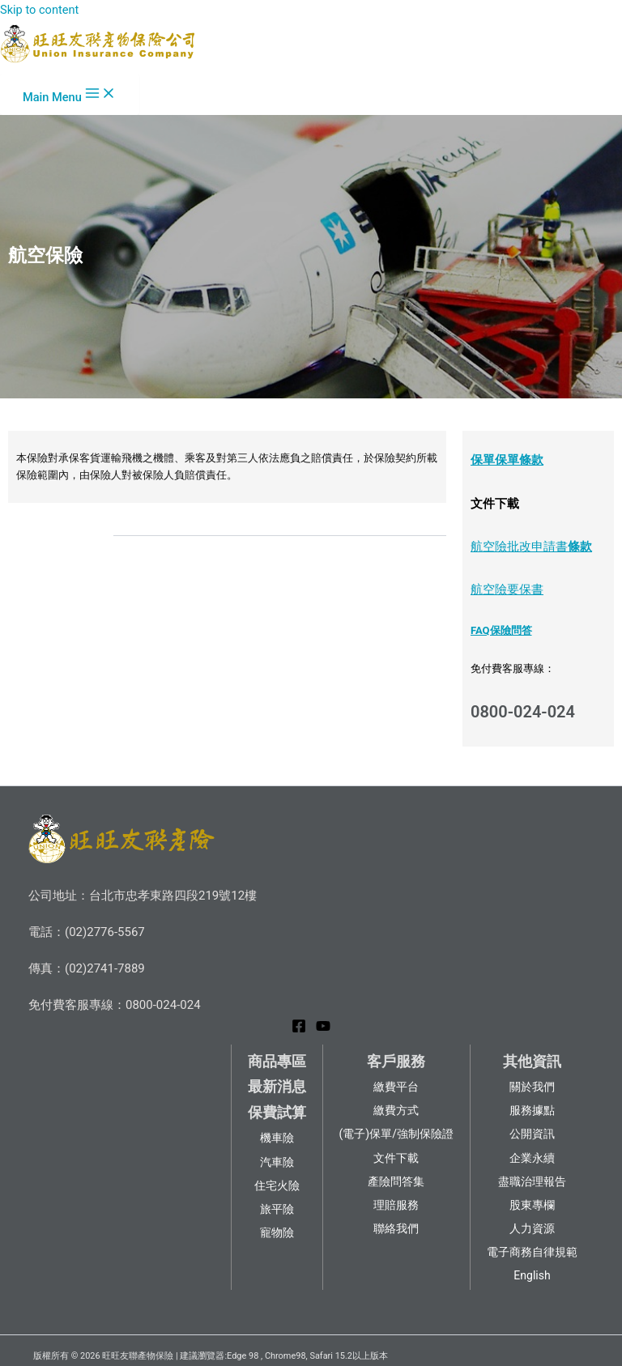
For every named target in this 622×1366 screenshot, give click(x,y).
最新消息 (277, 1086)
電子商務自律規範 (532, 1251)
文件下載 (396, 1157)
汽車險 (277, 1161)
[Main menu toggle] (69, 94)
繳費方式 (396, 1110)
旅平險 (277, 1208)
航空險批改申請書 (519, 546)
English (531, 1275)
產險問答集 (396, 1181)
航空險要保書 (507, 589)
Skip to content (39, 9)
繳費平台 (396, 1086)
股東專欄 (532, 1204)
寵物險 (277, 1232)
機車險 (277, 1137)
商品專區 (277, 1061)
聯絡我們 (396, 1228)
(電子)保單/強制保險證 (396, 1133)
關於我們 (532, 1086)
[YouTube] (323, 1029)
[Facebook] (299, 1029)
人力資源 (532, 1228)
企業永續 (532, 1157)
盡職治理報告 (532, 1181)
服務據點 (532, 1110)
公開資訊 (532, 1133)
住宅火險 (277, 1185)
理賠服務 (396, 1204)
